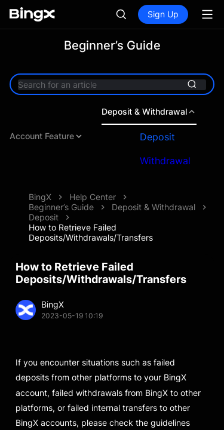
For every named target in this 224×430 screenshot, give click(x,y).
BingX (40, 197)
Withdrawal (165, 161)
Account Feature (47, 136)
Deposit (157, 137)
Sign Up (163, 14)
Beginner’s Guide (61, 207)
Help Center (92, 197)
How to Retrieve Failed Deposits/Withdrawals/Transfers (91, 232)
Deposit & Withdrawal (149, 111)
